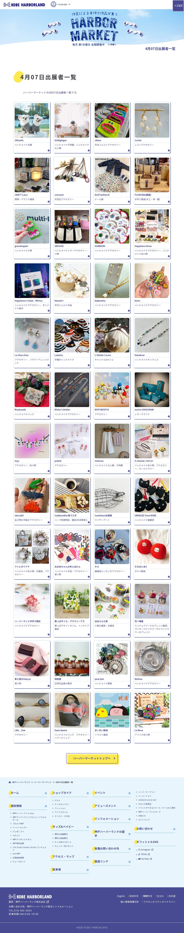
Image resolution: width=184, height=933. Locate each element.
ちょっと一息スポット (64, 846)
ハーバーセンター (20, 827)
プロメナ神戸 (18, 823)
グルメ (57, 800)
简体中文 (134, 896)
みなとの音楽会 (144, 804)
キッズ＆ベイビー (62, 804)
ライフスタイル (61, 812)
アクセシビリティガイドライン (159, 901)
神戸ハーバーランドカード (149, 812)
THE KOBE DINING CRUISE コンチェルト (29, 848)
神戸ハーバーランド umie (23, 813)
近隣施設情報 (18, 857)
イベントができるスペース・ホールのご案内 (156, 808)
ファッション (60, 808)
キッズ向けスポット (63, 842)
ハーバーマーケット (146, 792)
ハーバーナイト (144, 796)
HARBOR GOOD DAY (147, 800)
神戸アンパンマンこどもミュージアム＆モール (29, 818)
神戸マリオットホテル (22, 839)
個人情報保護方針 (129, 901)
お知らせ (142, 815)
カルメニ (16, 835)
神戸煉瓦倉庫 (18, 843)
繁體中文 (147, 896)
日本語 (171, 896)
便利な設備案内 (61, 834)
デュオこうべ (18, 831)
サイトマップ (144, 819)
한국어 (160, 896)
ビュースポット (19, 861)
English (121, 896)
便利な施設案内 (61, 838)
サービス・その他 (62, 816)
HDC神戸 (16, 853)
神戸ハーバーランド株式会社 (30, 901)
